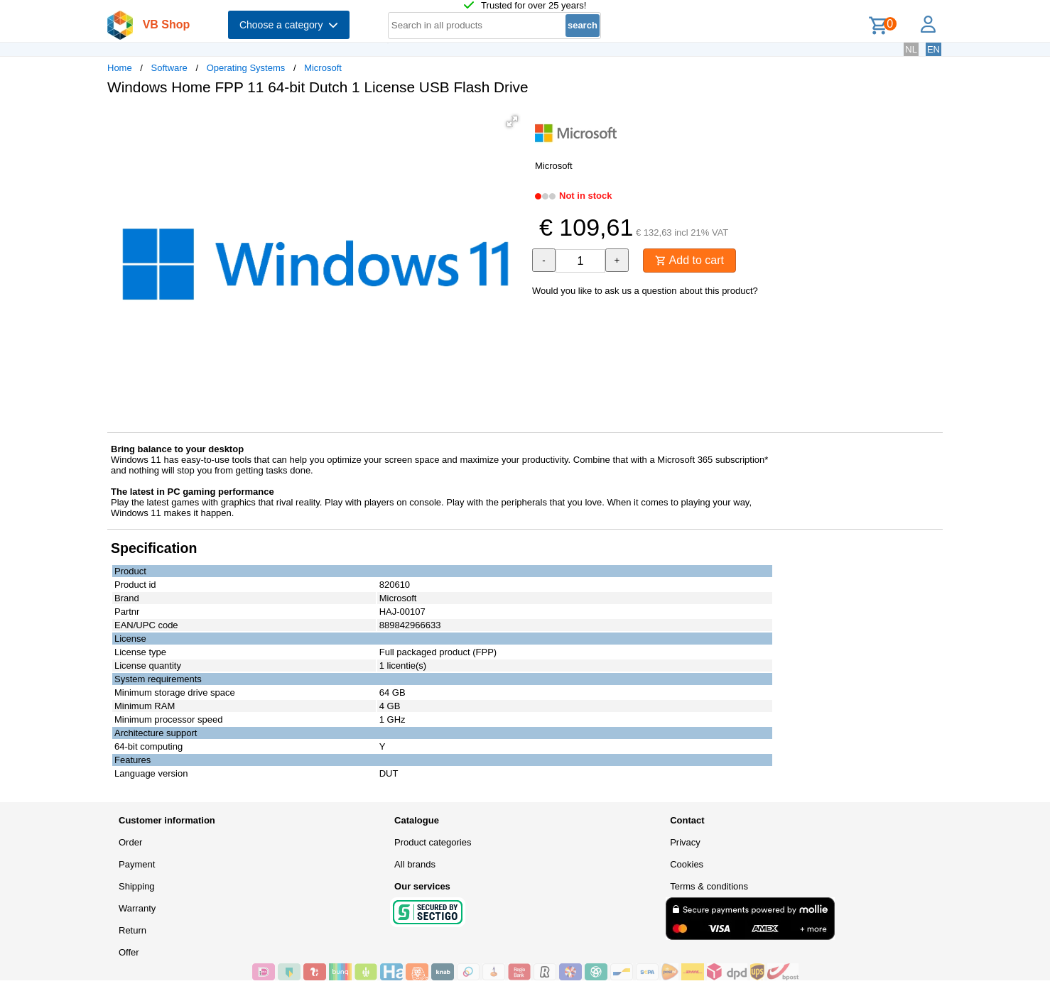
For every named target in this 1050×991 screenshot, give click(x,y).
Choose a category (288, 25)
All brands (414, 864)
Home (119, 67)
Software (169, 67)
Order (130, 842)
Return (132, 930)
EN (933, 49)
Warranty (137, 908)
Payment (137, 864)
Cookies (686, 864)
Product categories (432, 842)
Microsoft (323, 67)
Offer (129, 952)
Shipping (137, 886)
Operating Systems (246, 67)
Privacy (685, 842)
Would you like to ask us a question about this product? (645, 290)
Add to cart (689, 260)
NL (911, 49)
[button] (512, 121)
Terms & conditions (709, 886)
